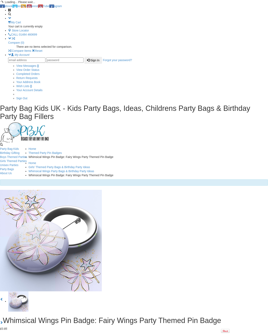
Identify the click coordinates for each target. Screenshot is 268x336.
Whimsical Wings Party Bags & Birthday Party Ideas (61, 171)
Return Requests (27, 78)
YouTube (43, 6)
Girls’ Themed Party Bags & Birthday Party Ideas (59, 167)
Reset (37, 50)
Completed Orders (28, 74)
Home (32, 148)
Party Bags (7, 169)
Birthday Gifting (10, 152)
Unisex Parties (9, 165)
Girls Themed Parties (13, 161)
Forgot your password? (117, 60)
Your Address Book (28, 82)
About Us (6, 173)
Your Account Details (29, 90)
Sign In (93, 60)
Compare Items (19, 50)
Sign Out (21, 98)
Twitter (16, 6)
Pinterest (32, 6)
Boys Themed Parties (13, 157)
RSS (24, 6)
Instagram (55, 6)
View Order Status (27, 69)
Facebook (6, 6)
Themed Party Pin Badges (45, 152)
